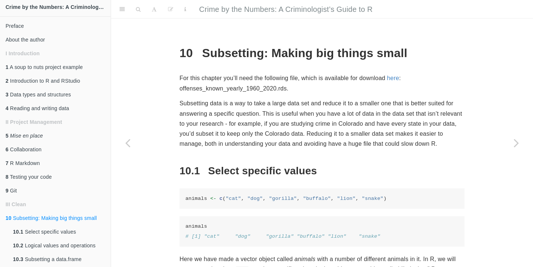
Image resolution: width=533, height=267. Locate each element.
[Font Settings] (154, 9)
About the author (25, 40)
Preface (15, 26)
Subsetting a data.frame (47, 259)
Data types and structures (38, 95)
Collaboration (23, 149)
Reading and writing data (37, 108)
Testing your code (29, 177)
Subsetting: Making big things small (51, 218)
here (393, 78)
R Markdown (23, 163)
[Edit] (170, 9)
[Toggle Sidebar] (122, 9)
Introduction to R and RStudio (43, 81)
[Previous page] (127, 143)
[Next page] (516, 143)
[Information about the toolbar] (185, 9)
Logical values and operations (54, 245)
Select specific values (44, 232)
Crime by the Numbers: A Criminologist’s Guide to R (286, 9)
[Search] (138, 9)
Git (11, 191)
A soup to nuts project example (44, 67)
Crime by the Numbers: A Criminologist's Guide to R (58, 7)
